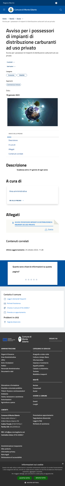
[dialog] (32, 474)
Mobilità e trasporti (40, 374)
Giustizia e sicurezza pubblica (11, 388)
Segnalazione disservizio (41, 418)
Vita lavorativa (38, 360)
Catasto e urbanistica (40, 368)
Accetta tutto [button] (24, 478)
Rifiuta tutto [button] (41, 478)
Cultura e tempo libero (41, 357)
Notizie (35, 385)
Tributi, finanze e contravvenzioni (13, 391)
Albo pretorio (6, 449)
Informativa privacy (8, 451)
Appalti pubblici (38, 365)
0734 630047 (18, 435)
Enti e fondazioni (7, 363)
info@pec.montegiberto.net (15, 432)
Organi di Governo (7, 354)
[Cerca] (60, 10)
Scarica (48, 229)
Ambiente (4, 394)
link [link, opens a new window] (52, 474)
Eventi (35, 401)
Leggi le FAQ (37, 421)
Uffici (3, 360)
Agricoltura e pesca (8, 402)
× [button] (62, 464)
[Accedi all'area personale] (56, 3)
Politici (3, 365)
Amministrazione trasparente (11, 446)
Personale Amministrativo (10, 368)
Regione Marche (8, 3)
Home (4, 18)
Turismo (36, 371)
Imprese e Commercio (40, 363)
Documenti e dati (7, 371)
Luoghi (35, 404)
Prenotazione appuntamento (43, 415)
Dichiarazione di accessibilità (11, 457)
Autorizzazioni (6, 399)
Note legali (5, 454)
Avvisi (19, 18)
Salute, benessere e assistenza (12, 396)
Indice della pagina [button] (15, 133)
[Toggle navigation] (4, 9)
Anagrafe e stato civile (41, 354)
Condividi (11, 62)
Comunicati (37, 388)
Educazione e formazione (10, 385)
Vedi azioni (11, 66)
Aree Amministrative (8, 357)
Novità (12, 18)
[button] (32, 483)
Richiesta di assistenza (41, 424)
